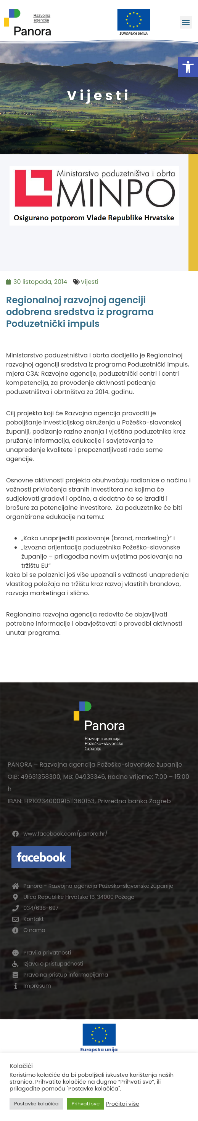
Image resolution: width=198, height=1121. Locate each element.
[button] (188, 67)
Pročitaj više (122, 1103)
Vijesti (89, 281)
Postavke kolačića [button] (36, 1103)
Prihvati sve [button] (85, 1103)
